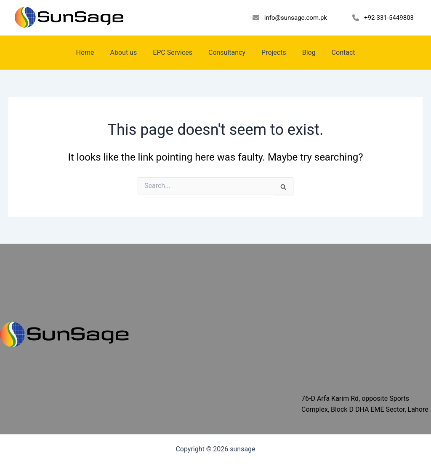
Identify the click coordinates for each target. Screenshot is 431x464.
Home (92, 52)
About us (128, 52)
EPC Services (175, 52)
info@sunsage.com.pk (295, 17)
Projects (271, 52)
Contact (336, 52)
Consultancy (226, 52)
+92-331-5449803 (389, 17)
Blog (304, 52)
